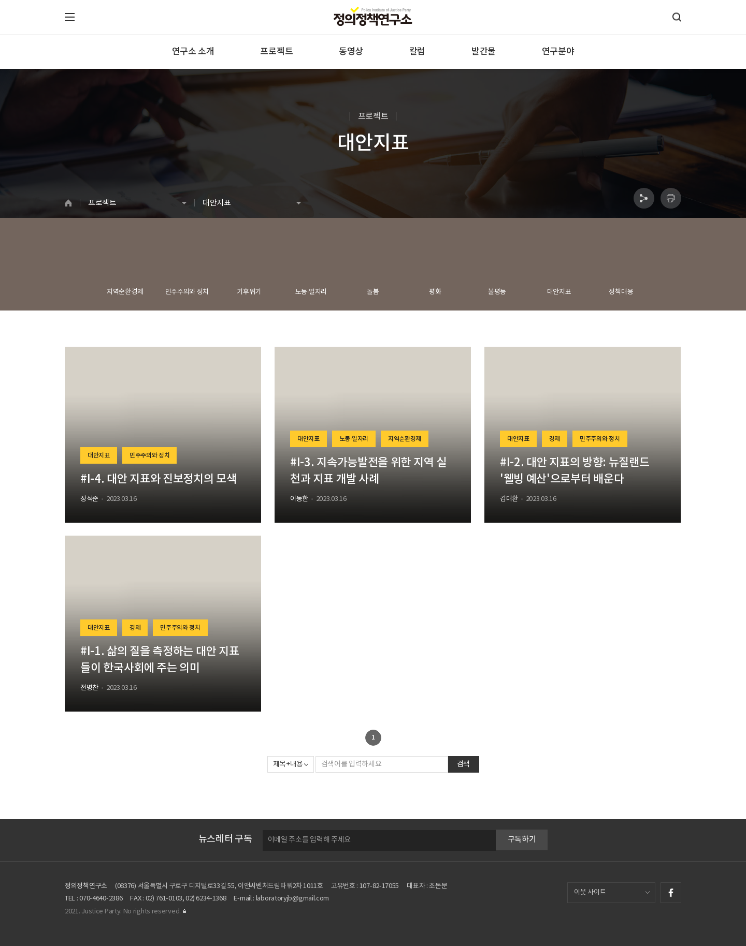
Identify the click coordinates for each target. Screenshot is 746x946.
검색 (463, 764)
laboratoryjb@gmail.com (292, 899)
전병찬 (89, 688)
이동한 (299, 499)
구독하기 (522, 839)
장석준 (89, 499)
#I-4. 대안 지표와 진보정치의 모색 (158, 479)
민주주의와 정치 (150, 455)
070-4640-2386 (100, 899)
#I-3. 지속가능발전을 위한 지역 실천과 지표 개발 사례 (368, 471)
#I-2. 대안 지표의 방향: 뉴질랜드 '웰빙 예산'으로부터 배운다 (575, 471)
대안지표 (99, 455)
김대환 (509, 499)
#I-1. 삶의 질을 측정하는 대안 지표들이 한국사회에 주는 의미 (159, 660)
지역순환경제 (404, 438)
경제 (554, 438)
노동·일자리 (353, 438)
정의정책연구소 (86, 886)
